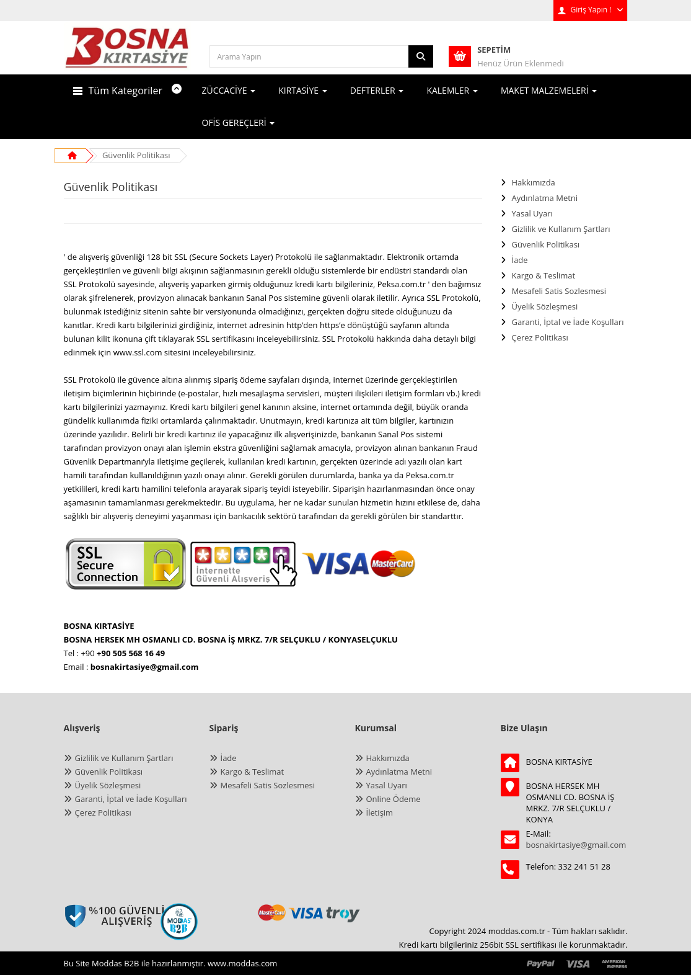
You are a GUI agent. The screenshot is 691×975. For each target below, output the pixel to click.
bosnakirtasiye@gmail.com (576, 844)
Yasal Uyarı (532, 213)
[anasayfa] (127, 55)
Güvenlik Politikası (136, 155)
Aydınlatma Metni (545, 197)
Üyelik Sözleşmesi (545, 306)
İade (520, 259)
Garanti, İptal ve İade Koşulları (568, 321)
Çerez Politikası (540, 337)
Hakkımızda (533, 182)
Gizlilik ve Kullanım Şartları (561, 228)
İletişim (380, 812)
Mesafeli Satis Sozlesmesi (559, 290)
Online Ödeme (393, 798)
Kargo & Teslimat (544, 275)
